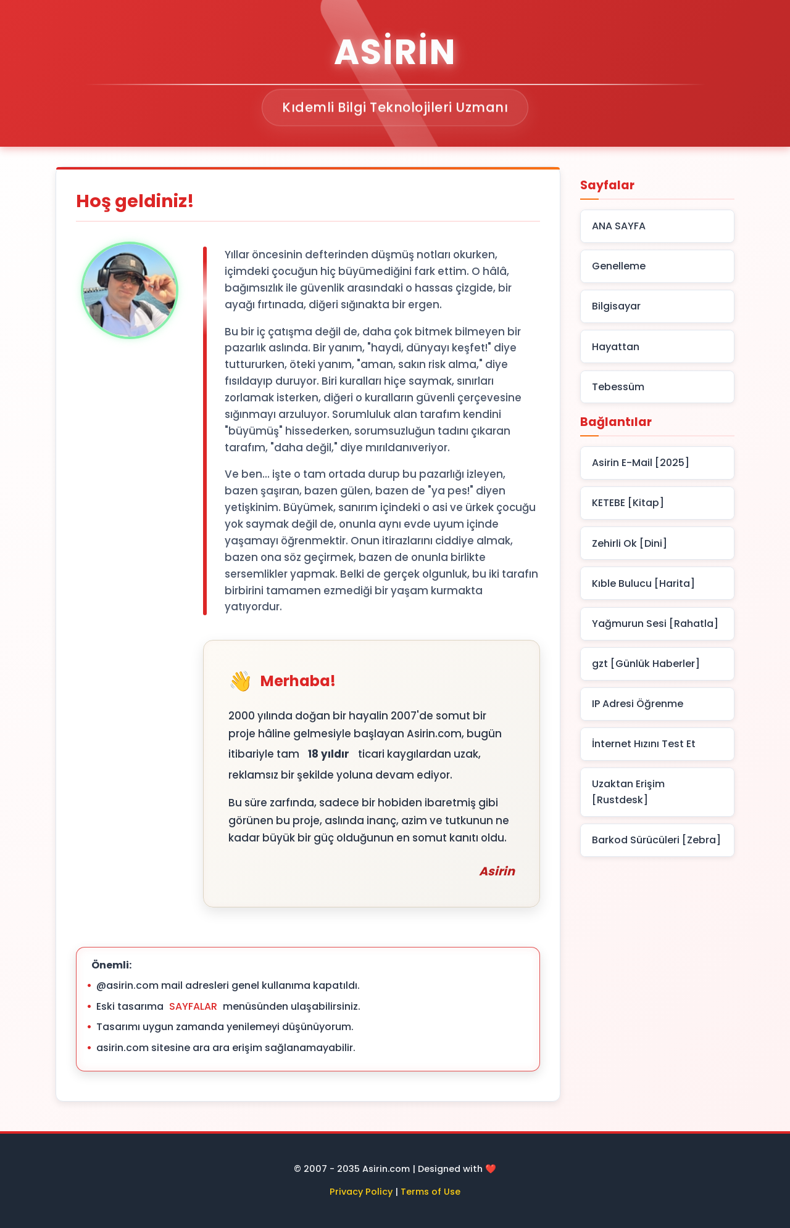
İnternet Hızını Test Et (644, 744)
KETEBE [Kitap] (628, 503)
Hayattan (615, 347)
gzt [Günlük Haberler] (646, 664)
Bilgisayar (616, 306)
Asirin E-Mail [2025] (640, 463)
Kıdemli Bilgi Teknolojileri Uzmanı (395, 108)
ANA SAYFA (619, 226)
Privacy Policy (361, 1191)
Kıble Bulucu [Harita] (643, 583)
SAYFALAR (193, 1006)
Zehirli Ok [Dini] (629, 543)
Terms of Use (430, 1191)
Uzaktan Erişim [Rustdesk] (628, 792)
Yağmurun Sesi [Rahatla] (655, 623)
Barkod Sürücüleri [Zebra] (656, 840)
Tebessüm (618, 387)
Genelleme (619, 266)
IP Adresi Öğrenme (637, 704)
